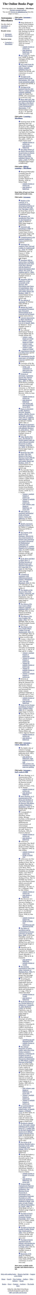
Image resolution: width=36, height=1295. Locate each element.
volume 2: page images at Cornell (27, 341)
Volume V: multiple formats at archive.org (28, 675)
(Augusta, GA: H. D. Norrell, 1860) (27, 320)
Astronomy (8, 34)
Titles (31, 1279)
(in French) (26, 310)
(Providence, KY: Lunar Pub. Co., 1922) (26, 564)
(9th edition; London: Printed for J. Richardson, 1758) (26, 801)
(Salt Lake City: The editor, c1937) (26, 205)
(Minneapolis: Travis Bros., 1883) (26, 377)
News (9, 1284)
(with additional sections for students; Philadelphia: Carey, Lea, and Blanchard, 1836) (26, 579)
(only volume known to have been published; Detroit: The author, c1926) (27, 155)
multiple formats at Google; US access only (28, 1175)
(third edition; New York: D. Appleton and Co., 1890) (27, 266)
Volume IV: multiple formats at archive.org (28, 670)
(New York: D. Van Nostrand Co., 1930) (26, 218)
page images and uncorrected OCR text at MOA (27, 405)
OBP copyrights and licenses (18, 1292)
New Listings (17, 1279)
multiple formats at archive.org (28, 47)
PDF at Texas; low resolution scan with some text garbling (28, 765)
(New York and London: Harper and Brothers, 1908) (26, 286)
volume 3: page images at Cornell (27, 344)
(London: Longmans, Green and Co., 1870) (26, 442)
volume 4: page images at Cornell (27, 348)
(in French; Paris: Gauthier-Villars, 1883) (26, 707)
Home (3, 1279)
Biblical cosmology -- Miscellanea (23, 167)
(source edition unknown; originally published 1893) (25, 606)
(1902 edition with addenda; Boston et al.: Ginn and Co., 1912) (27, 427)
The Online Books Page (18, 3)
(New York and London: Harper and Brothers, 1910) (27, 458)
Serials (21, 1281)
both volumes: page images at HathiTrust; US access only (28, 507)
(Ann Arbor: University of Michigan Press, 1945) (26, 969)
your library (4, 26)
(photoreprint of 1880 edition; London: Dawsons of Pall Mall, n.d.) (26, 1055)
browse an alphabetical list (19, 12)
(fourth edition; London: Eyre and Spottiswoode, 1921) (25, 629)
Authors (25, 1279)
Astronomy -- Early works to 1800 (23, 771)
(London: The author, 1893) (25, 618)
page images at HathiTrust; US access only (27, 51)
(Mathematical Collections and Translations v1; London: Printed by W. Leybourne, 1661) (26, 541)
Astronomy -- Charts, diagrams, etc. (23, 743)
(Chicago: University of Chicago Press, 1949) (26, 932)
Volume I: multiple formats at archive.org (28, 495)
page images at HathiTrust (27, 146)
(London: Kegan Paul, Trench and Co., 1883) (27, 1230)
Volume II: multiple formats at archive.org (28, 500)
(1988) (25, 227)
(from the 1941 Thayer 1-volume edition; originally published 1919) (26, 90)
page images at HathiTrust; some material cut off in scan (28, 759)
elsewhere (4, 27)
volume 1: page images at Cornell (27, 338)
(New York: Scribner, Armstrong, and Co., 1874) (26, 592)
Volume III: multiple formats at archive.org (28, 664)
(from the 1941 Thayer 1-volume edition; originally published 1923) (26, 67)
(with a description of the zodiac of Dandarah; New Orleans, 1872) (27, 1145)
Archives (23, 1284)
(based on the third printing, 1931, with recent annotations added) (26, 79)
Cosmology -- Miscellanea (9, 43)
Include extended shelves (18, 10)
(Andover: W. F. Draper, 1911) (27, 1243)
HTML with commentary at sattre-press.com (27, 368)
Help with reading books (8, 1274)
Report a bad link (23, 1274)
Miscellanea (8, 36)
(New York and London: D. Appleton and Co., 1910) (26, 247)
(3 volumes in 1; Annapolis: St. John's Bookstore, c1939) (26, 1005)
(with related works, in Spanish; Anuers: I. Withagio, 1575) (27, 1109)
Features (15, 1284)
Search (9, 1279)
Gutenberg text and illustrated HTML (28, 925)
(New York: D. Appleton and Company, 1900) (27, 414)
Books (4, 1284)
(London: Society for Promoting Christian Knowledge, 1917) (25, 1216)
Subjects (15, 1281)
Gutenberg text (27, 372)
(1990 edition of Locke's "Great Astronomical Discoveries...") (27, 104)
